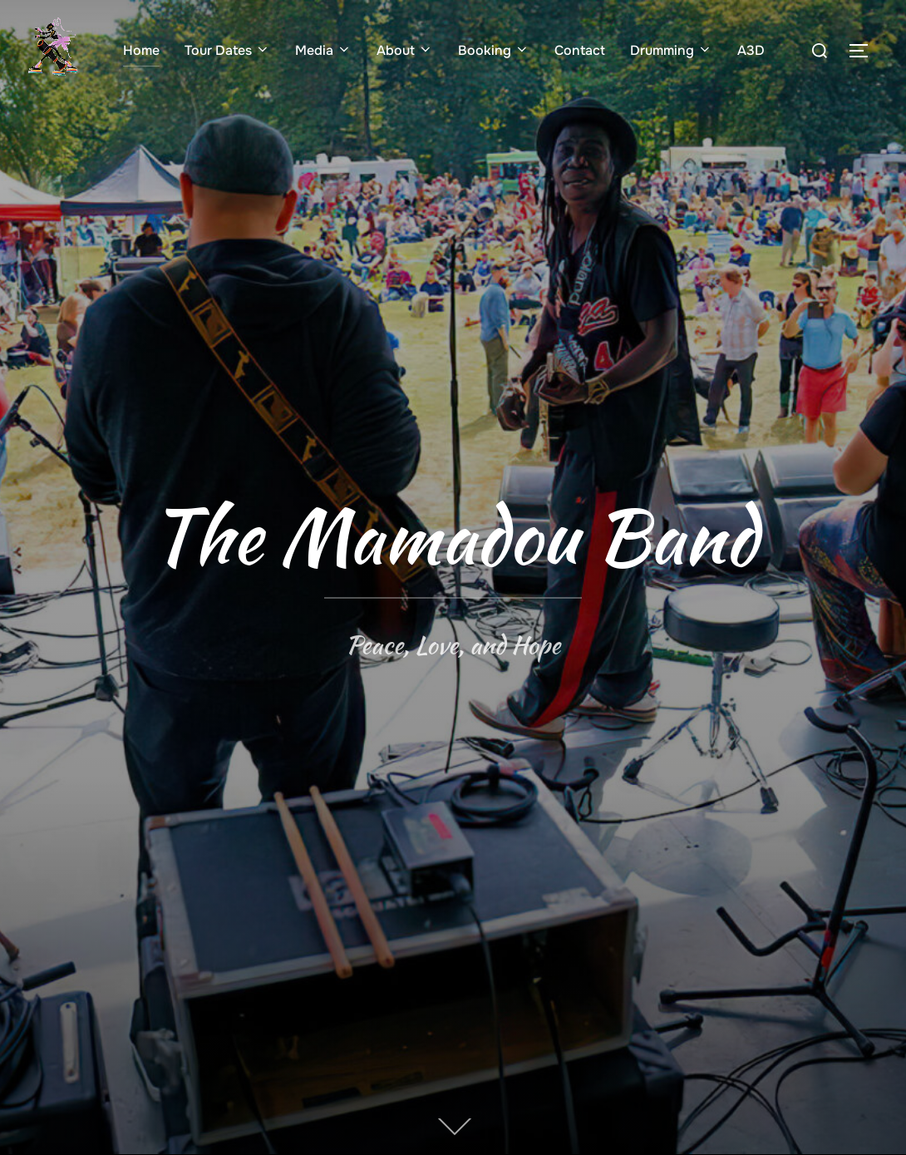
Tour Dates (227, 50)
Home (141, 50)
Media (323, 50)
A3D (751, 50)
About (405, 50)
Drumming (671, 50)
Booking (493, 50)
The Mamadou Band (453, 535)
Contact (579, 50)
